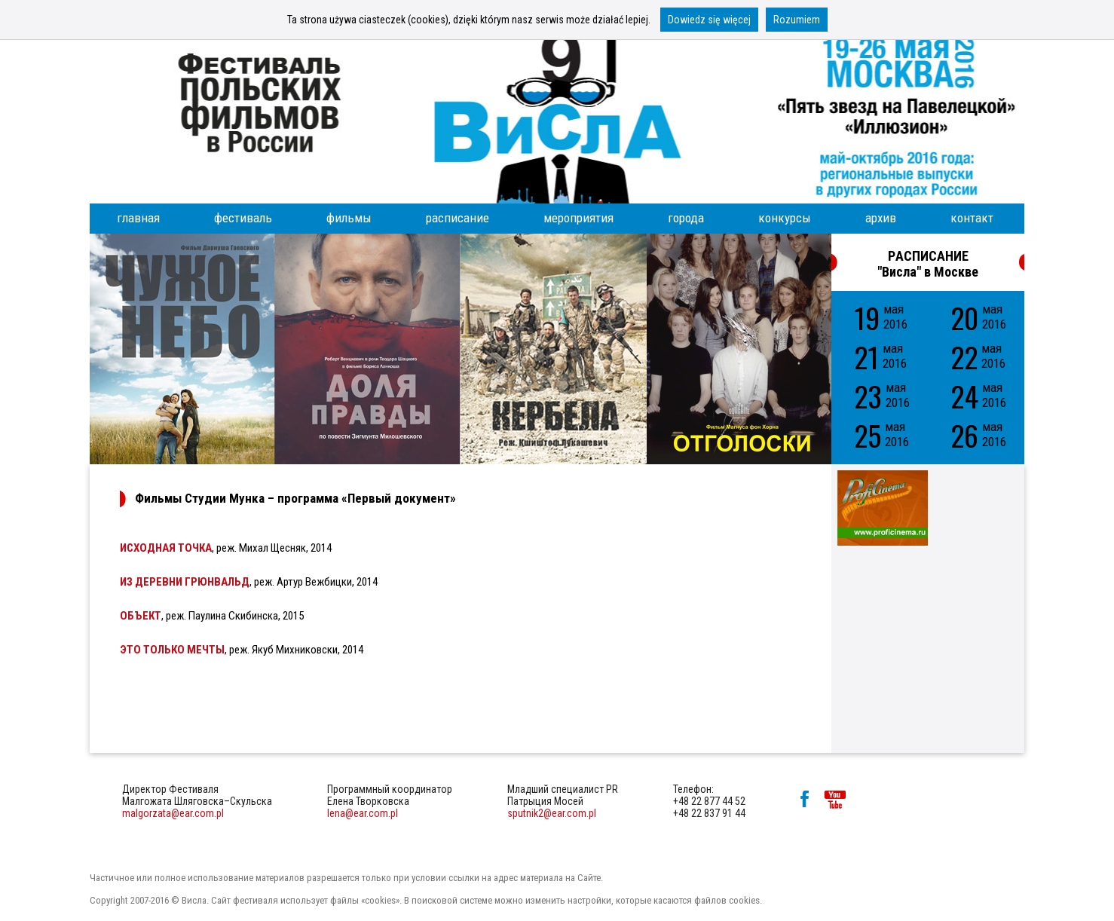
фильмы (349, 217)
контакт (971, 217)
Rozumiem (796, 20)
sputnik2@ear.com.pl (551, 813)
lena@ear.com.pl (362, 813)
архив (880, 217)
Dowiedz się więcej (709, 20)
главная (138, 217)
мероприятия (578, 217)
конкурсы (784, 217)
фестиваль (243, 217)
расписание (457, 217)
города (686, 217)
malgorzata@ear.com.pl (173, 813)
